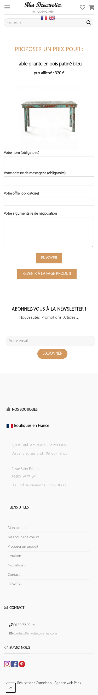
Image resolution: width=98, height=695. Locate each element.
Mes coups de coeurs (23, 537)
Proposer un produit (23, 547)
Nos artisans (17, 565)
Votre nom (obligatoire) (49, 160)
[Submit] (88, 22)
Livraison (14, 556)
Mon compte (17, 528)
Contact (14, 575)
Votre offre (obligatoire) (49, 200)
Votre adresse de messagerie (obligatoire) (49, 180)
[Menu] (7, 7)
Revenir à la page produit (47, 274)
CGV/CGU (15, 584)
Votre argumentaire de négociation (49, 232)
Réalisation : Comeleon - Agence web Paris (49, 683)
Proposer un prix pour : (49, 50)
